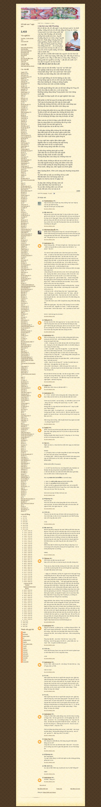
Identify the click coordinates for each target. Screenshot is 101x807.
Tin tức (22, 84)
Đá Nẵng (23, 501)
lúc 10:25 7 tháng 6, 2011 (49, 762)
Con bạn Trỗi (24, 307)
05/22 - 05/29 (27, 590)
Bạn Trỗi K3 (24, 93)
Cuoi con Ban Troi (25, 136)
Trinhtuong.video (25, 395)
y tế (22, 218)
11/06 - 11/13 (27, 543)
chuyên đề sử (24, 437)
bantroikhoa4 (24, 424)
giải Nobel (23, 440)
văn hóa (23, 492)
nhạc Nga (23, 461)
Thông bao (23, 204)
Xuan (22, 258)
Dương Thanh (24, 195)
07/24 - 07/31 (27, 570)
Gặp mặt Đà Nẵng (25, 159)
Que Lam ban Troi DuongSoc (28, 363)
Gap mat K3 (24, 144)
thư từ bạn (23, 480)
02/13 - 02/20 (27, 610)
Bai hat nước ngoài (25, 187)
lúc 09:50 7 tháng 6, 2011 (49, 750)
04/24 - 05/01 (27, 595)
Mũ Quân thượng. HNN (26, 341)
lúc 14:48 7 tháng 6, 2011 (49, 773)
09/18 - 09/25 (27, 556)
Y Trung (23, 421)
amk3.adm (25, 653)
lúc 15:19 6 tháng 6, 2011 (49, 645)
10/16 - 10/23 (27, 549)
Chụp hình (23, 303)
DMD (22, 312)
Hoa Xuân (23, 321)
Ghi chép (23, 317)
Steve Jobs (23, 372)
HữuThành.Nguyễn (50, 229)
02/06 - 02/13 (27, 612)
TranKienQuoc (48, 201)
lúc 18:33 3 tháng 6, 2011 (49, 424)
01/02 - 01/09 (27, 619)
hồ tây (22, 447)
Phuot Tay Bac (24, 354)
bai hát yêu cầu (24, 127)
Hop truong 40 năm (25, 324)
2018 (24, 516)
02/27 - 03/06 (27, 608)
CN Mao (23, 301)
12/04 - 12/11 (27, 536)
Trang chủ (59, 788)
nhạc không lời (24, 463)
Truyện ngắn (24, 398)
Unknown (25, 650)
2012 (24, 527)
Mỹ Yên (23, 343)
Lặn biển (23, 241)
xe (21, 497)
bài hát (22, 113)
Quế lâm (23, 246)
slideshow (23, 469)
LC (21, 103)
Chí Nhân (23, 99)
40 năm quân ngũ (25, 278)
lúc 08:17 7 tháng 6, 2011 (49, 735)
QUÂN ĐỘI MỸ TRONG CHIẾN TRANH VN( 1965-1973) (27, 360)
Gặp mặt (23, 158)
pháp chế (23, 466)
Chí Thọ (23, 193)
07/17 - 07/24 (27, 572)
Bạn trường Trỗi (25, 52)
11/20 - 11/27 (27, 539)
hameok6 (25, 657)
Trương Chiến (24, 403)
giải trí (22, 441)
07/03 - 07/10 (27, 576)
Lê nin (22, 340)
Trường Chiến (24, 149)
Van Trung (23, 409)
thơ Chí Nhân (24, 478)
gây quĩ (23, 443)
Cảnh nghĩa (24, 232)
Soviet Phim (24, 370)
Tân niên (23, 404)
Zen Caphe (23, 260)
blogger (23, 261)
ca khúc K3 (23, 429)
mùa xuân (23, 457)
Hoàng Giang (24, 92)
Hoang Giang (24, 146)
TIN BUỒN (23, 116)
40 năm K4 (23, 277)
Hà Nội (22, 110)
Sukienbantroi (24, 163)
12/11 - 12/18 (27, 534)
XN (22, 412)
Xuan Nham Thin (25, 415)
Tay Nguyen (24, 381)
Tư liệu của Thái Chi (26, 167)
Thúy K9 (23, 389)
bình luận (23, 426)
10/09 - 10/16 (27, 550)
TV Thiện (23, 380)
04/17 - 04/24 (27, 597)
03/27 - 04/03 (27, 601)
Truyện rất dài (24, 400)
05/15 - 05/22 (27, 592)
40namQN (23, 280)
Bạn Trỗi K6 (24, 55)
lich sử (22, 152)
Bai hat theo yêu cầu (26, 289)
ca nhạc (23, 431)
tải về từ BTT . (24, 486)
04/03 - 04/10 (27, 599)
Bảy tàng (23, 297)
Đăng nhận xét (43, 785)
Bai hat (22, 115)
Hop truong (23, 323)
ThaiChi (25, 642)
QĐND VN (23, 367)
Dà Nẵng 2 (23, 313)
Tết (22, 209)
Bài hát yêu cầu (25, 104)
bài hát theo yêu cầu (26, 150)
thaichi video (24, 475)
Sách (22, 377)
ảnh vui (23, 511)
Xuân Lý (23, 417)
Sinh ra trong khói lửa (26, 50)
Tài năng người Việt (26, 255)
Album (22, 140)
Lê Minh (23, 201)
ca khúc (23, 129)
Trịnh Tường (24, 253)
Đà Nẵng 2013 (24, 178)
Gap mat (23, 124)
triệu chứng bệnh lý (25, 269)
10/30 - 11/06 (27, 545)
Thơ (22, 96)
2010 (24, 621)
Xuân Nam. (24, 420)
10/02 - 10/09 (27, 552)
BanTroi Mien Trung (26, 190)
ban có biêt (23, 170)
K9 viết (22, 334)
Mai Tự (23, 147)
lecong (24, 659)
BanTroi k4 (23, 221)
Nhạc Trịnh (23, 347)
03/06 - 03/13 (27, 606)
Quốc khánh (24, 366)
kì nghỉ (22, 452)
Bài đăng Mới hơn (43, 788)
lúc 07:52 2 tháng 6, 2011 (49, 239)
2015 (24, 521)
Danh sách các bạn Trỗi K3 (27, 66)
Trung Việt (23, 252)
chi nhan (23, 263)
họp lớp (23, 212)
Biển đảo (23, 294)
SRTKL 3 (23, 247)
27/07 (22, 184)
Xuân (22, 210)
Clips (22, 304)
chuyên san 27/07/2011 (26, 434)
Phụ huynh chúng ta (26, 357)
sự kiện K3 (23, 213)
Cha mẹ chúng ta (25, 135)
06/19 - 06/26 (27, 578)
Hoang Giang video (25, 233)
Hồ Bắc (23, 329)
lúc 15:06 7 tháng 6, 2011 (49, 781)
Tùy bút (23, 257)
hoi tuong (23, 444)
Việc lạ (22, 411)
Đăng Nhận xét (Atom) (49, 792)
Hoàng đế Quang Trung (27, 326)
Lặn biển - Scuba (25, 64)
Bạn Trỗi (23, 224)
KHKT (22, 238)
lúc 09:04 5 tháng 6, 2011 (49, 524)
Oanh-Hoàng (24, 352)
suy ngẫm (23, 472)
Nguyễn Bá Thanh (25, 344)
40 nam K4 (23, 220)
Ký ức (22, 337)
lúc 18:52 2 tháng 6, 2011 (49, 331)
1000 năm (23, 133)
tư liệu (22, 155)
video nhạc (23, 272)
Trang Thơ (23, 61)
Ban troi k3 (23, 73)
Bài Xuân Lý (24, 223)
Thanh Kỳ (23, 384)
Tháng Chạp (24, 249)
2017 (24, 518)
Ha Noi (22, 101)
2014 (24, 523)
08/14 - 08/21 (27, 565)
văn (22, 176)
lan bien (23, 455)
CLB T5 (23, 227)
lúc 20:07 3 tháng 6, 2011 (49, 439)
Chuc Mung (24, 156)
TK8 (45, 443)
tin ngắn (23, 483)
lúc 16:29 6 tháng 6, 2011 (49, 658)
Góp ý (22, 318)
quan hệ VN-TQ (25, 467)
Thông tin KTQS (25, 387)
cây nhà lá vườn (25, 264)
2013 (24, 525)
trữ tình (23, 484)
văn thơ (23, 494)
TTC (22, 378)
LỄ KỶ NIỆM (24, 161)
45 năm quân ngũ (25, 186)
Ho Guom (23, 198)
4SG (22, 281)
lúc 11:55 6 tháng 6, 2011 (49, 621)
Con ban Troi (24, 306)
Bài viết (23, 141)
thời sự (23, 481)
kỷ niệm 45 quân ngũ (26, 454)
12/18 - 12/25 (27, 532)
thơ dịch (23, 132)
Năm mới (23, 351)
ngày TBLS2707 (25, 460)
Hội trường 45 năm (25, 330)
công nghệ (23, 266)
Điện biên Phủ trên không (27, 498)
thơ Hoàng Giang (25, 76)
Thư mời (23, 390)
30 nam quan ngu (25, 275)
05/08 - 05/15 (27, 593)
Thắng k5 (47, 320)
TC (21, 203)
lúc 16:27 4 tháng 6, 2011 (49, 495)
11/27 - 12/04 (27, 538)
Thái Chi (23, 164)
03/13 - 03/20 (27, 604)
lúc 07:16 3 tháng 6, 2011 (49, 381)
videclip (23, 175)
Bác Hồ (23, 295)
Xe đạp (22, 414)
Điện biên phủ (24, 500)
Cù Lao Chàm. (24, 310)
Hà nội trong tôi (25, 327)
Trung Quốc (24, 397)
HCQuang (25, 634)
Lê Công (23, 200)
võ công (23, 491)
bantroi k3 (23, 109)
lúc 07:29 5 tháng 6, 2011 (49, 508)
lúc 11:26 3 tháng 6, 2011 (49, 389)
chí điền (23, 438)
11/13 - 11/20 (27, 541)
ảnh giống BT (24, 509)
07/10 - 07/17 (27, 574)
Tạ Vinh (23, 407)
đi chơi (22, 506)
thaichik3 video (24, 477)
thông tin (23, 130)
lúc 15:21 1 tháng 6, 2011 (49, 208)
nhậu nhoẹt (24, 267)
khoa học (23, 98)
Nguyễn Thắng (24, 244)
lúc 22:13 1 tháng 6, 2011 (49, 226)
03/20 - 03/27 (27, 602)
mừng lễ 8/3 (24, 458)
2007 (24, 626)
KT (23, 638)
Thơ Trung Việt (24, 41)
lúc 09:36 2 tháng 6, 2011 (49, 316)
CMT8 (22, 300)
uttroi (22, 488)
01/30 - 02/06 (27, 613)
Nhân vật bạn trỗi (25, 346)
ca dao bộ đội (24, 428)
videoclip (23, 121)
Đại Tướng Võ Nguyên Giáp (28, 180)
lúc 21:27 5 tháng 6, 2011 (49, 554)
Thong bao (23, 118)
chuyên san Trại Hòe (26, 435)
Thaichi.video (24, 87)
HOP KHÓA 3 (24, 320)
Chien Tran (47, 739)
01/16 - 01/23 (27, 615)
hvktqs (22, 446)
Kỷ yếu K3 (23, 240)
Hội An (22, 236)
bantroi (22, 78)
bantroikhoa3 (24, 82)
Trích (22, 401)
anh (22, 423)
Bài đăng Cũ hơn (75, 788)
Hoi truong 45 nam (25, 235)
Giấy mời (23, 197)
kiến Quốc (23, 451)
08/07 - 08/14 (27, 567)
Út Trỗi (22, 56)
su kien (22, 173)
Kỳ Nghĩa (23, 338)
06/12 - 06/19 (27, 579)
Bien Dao (23, 292)
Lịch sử (23, 243)
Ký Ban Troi (24, 335)
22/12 (22, 274)
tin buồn (23, 90)
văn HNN (23, 217)
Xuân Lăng (23, 418)
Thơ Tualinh (24, 250)
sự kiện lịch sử (24, 215)
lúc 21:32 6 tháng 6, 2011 (49, 691)
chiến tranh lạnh (25, 432)
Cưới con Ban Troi (25, 229)
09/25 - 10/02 (27, 554)
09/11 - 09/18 (27, 558)
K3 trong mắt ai (24, 332)
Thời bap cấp (24, 394)
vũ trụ (22, 495)
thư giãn (23, 120)
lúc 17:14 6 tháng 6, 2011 (49, 671)
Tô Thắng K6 (24, 406)
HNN (22, 95)
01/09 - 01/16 (27, 617)
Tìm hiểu (23, 107)
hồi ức (22, 449)
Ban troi (23, 123)
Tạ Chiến (23, 207)
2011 (24, 529)
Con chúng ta (24, 309)
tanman (23, 474)
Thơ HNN (23, 106)
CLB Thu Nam (24, 143)
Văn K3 (23, 169)
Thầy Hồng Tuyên (25, 392)
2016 (24, 520)
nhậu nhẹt (23, 464)
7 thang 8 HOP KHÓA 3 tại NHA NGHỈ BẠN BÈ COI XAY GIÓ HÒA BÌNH (28, 286)
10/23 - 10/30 (27, 547)
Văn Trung (23, 75)
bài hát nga (23, 138)
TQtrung (46, 558)
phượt (22, 172)
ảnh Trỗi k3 (24, 508)
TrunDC (25, 646)
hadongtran (26, 655)
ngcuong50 (25, 661)
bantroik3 (23, 89)
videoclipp (23, 489)
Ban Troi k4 (24, 189)
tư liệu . (23, 270)
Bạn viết (23, 226)
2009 (24, 622)
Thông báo (23, 79)
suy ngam (23, 471)
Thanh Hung (24, 383)
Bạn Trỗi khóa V (25, 53)
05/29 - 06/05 (27, 581)
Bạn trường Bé (24, 59)
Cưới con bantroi (25, 230)
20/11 (22, 183)
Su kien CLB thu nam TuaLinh (28, 374)
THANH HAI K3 (27, 640)
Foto (22, 315)
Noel (22, 349)
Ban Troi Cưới (24, 290)
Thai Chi (23, 81)
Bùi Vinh (23, 192)
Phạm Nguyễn (24, 355)
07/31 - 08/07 (27, 569)
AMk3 (24, 632)
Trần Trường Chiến (27, 644)
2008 (24, 624)
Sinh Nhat (23, 369)
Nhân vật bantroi (25, 112)
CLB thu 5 (23, 298)
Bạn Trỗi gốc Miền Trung (27, 58)
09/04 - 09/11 (27, 559)
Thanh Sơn (23, 386)
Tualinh (23, 72)
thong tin (23, 153)
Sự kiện (23, 86)
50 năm (23, 283)
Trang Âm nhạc (24, 63)
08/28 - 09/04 (27, 561)
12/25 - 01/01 (27, 530)
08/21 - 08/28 (27, 563)
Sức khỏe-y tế (24, 126)
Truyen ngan (24, 166)
